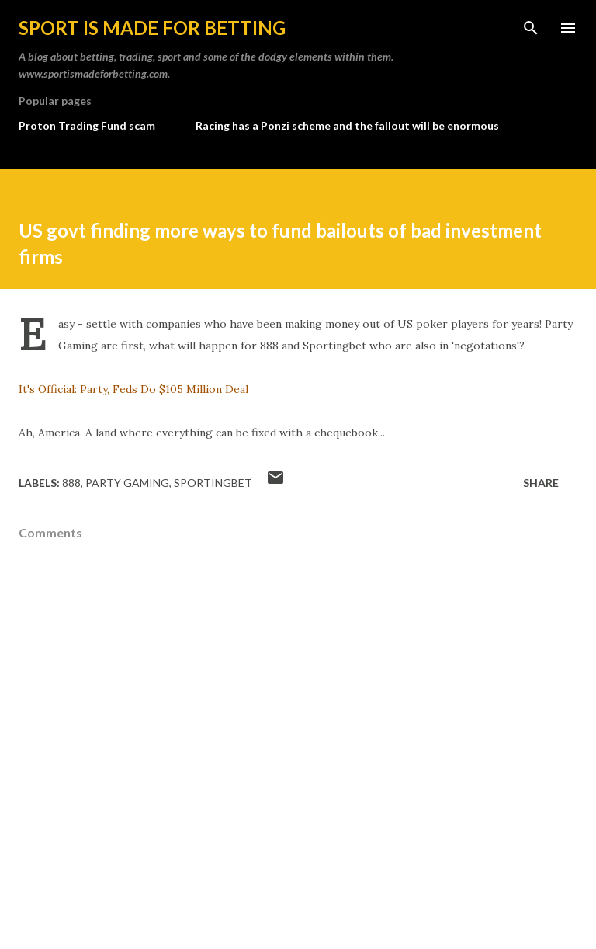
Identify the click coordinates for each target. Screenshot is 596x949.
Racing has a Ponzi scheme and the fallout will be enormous (347, 125)
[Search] (531, 28)
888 (71, 482)
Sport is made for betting (152, 27)
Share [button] (541, 482)
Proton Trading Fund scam (87, 125)
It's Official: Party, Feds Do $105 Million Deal (133, 389)
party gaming (127, 482)
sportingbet (213, 482)
